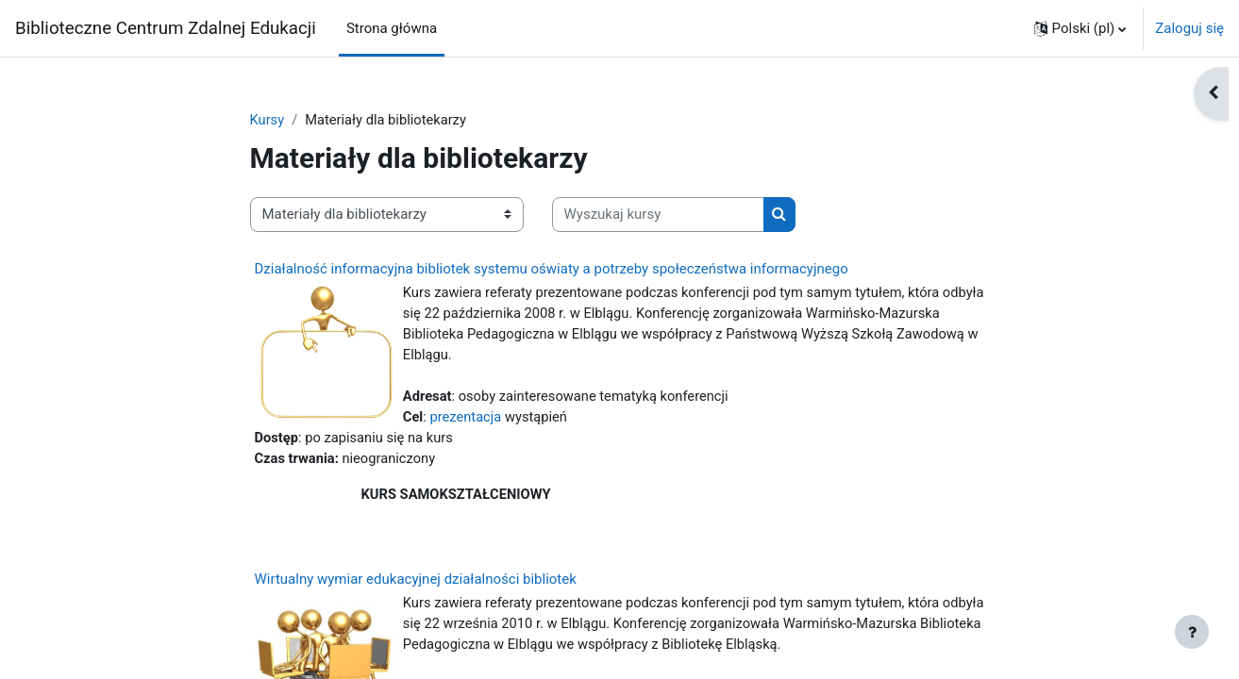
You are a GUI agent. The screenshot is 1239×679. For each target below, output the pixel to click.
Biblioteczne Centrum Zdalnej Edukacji (165, 28)
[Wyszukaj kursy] (658, 215)
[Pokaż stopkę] (1192, 632)
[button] (1080, 28)
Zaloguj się (1189, 28)
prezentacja (467, 419)
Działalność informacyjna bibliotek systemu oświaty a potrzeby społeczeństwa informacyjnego (551, 268)
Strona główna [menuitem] (391, 28)
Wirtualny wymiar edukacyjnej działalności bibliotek (416, 584)
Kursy (267, 119)
